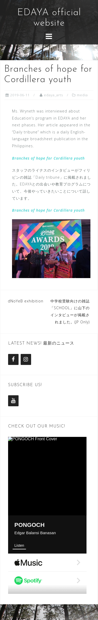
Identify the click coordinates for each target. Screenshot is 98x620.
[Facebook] (13, 359)
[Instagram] (26, 359)
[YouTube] (13, 400)
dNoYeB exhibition (25, 300)
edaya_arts (53, 95)
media (82, 95)
